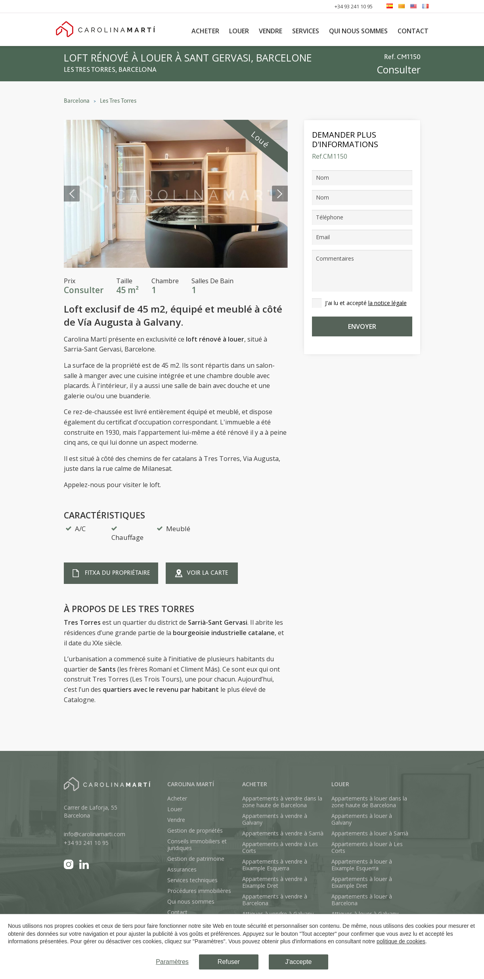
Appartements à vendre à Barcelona (274, 900)
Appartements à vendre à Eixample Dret (274, 882)
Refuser (229, 961)
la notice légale (387, 303)
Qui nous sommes (358, 31)
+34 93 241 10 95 (354, 6)
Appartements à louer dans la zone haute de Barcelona (369, 802)
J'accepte (298, 961)
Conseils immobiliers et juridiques (197, 844)
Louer (239, 31)
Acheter (205, 31)
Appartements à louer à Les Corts (367, 847)
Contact (413, 31)
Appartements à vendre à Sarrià (282, 833)
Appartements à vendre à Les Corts (280, 847)
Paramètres (172, 961)
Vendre (270, 31)
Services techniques (192, 880)
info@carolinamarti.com (94, 834)
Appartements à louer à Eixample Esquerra (361, 865)
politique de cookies (401, 941)
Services (305, 31)
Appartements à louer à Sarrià (369, 833)
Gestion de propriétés (195, 830)
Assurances (182, 869)
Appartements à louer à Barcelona (361, 900)
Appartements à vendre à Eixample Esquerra (274, 865)
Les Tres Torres (118, 100)
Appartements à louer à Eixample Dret (361, 882)
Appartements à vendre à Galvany (274, 819)
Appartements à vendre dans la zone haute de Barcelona (282, 802)
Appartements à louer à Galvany (361, 819)
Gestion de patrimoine (195, 858)
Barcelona (77, 100)
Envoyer (362, 326)
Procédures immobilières (199, 890)
